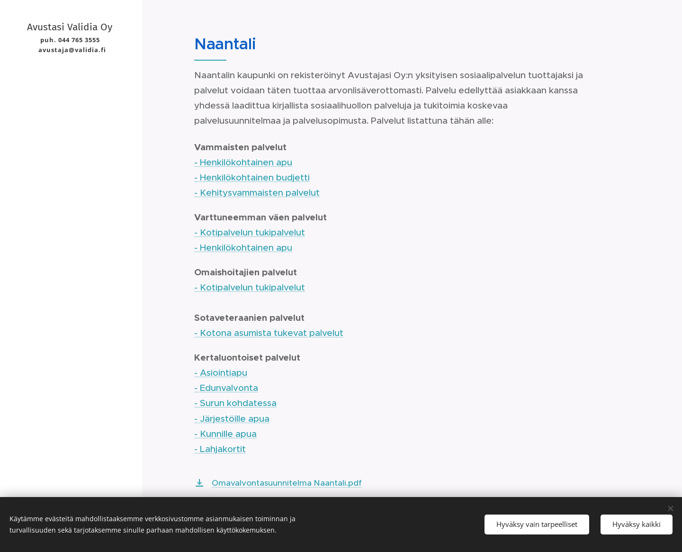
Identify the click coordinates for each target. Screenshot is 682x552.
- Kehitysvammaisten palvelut (257, 192)
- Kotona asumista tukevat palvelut (268, 332)
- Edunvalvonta (226, 387)
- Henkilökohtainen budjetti (252, 177)
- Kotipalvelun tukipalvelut (249, 232)
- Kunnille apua (225, 433)
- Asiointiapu (220, 372)
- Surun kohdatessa (235, 403)
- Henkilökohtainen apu (243, 162)
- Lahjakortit (220, 448)
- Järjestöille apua (231, 418)
